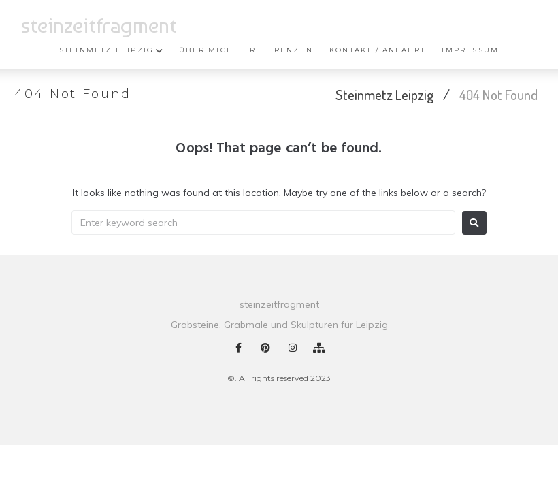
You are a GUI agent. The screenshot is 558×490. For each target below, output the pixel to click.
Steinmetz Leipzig (384, 94)
